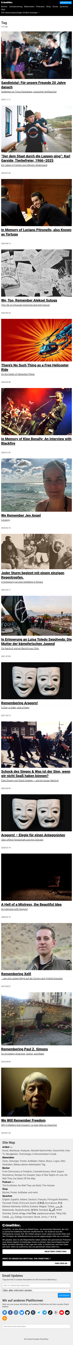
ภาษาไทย (31, 1213)
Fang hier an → (62, 1263)
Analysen (25, 1150)
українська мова (46, 1213)
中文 (60, 1203)
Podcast (6, 1182)
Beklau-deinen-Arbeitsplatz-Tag (29, 1164)
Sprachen (64, 6)
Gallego (18, 1217)
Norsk (37, 1217)
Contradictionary (41, 1171)
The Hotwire (48, 1185)
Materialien (29, 6)
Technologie (25, 1154)
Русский (6, 1203)
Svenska (6, 1213)
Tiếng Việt (61, 1213)
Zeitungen (14, 1161)
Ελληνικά (24, 1203)
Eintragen (64, 1295)
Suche (55, 6)
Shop (48, 6)
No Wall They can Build (29, 1185)
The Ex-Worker (9, 1185)
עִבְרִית (22, 1213)
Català (5, 1217)
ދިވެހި (12, 1217)
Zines (5, 1161)
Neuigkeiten (12, 1154)
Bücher (4, 6)
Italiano (23, 1199)
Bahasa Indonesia (11, 1206)
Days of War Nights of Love (49, 1175)
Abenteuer (14, 1150)
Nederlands (8, 1210)
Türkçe (51, 1206)
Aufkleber (32, 1161)
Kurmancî (28, 1217)
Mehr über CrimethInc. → (57, 1251)
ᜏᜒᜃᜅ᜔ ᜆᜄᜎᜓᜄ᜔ (48, 1217)
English (6, 1199)
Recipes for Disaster (25, 1175)
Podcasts (40, 6)
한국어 (34, 1210)
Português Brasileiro (58, 1199)
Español (15, 1199)
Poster (23, 1161)
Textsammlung (16, 6)
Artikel (5, 1147)
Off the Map (29, 1178)
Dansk (15, 1213)
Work (53, 1171)
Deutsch (32, 1199)
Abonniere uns (65, 2)
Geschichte (58, 1150)
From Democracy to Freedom (17, 1171)
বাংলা (59, 1210)
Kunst (5, 1150)
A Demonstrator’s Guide (44, 1154)
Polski (15, 1203)
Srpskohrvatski (22, 1210)
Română (43, 1210)
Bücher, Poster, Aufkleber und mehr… (20, 1192)
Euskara (34, 1206)
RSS (11, 1147)
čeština (25, 1206)
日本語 (40, 1203)
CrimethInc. (7, 2)
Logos (56, 1161)
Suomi (33, 1203)
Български (51, 1203)
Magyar (42, 1206)
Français (42, 1199)
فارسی (58, 1206)
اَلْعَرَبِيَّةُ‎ (52, 1210)
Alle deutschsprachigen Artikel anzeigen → (20, 13)
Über (3, 10)
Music (49, 1161)
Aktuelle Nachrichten (41, 1150)
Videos (41, 1161)
